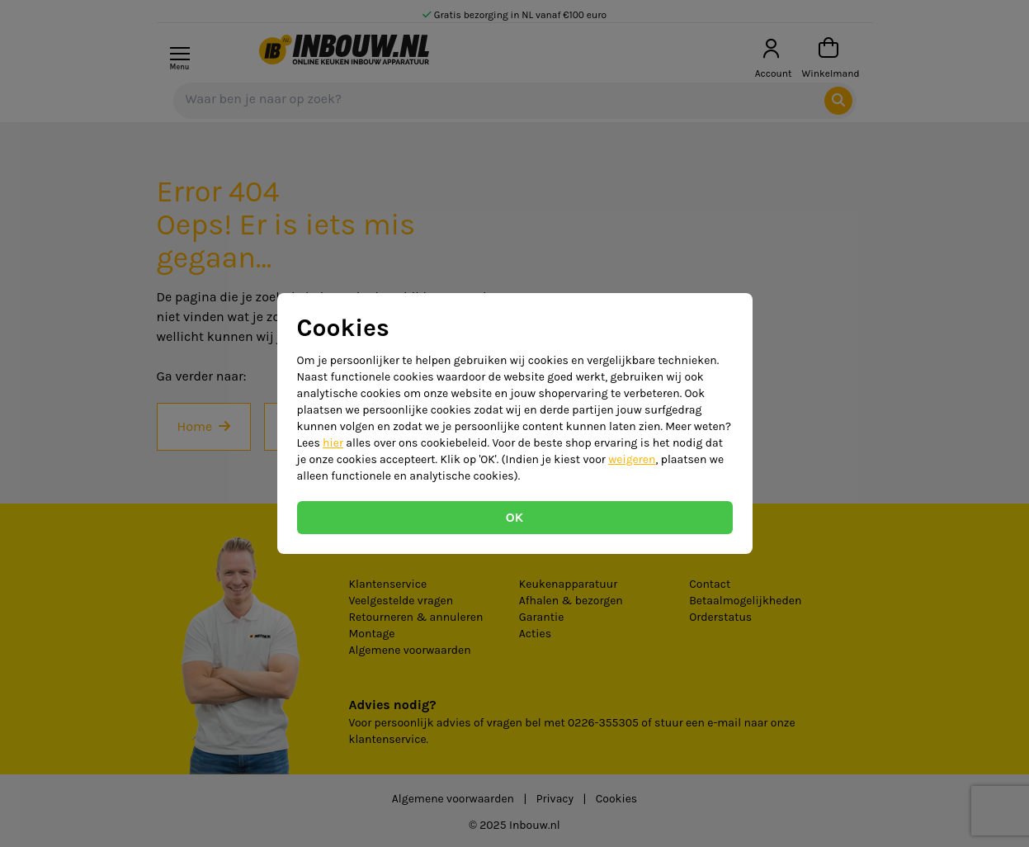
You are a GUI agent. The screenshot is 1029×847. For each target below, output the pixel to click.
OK (514, 517)
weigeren (631, 459)
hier (333, 443)
